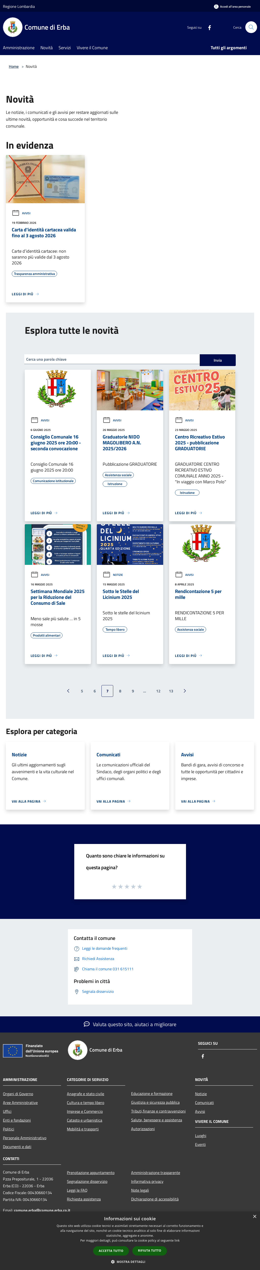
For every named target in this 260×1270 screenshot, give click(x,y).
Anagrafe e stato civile (85, 1094)
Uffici (7, 1111)
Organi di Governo (18, 1094)
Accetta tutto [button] (111, 1251)
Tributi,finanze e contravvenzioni (158, 1111)
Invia (218, 360)
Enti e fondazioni (17, 1120)
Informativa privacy (147, 1181)
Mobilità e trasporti (83, 1129)
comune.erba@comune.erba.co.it (42, 1210)
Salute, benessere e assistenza (156, 1120)
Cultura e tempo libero (85, 1102)
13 (171, 691)
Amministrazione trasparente (155, 1172)
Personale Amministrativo (24, 1138)
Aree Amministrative (20, 1102)
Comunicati (204, 1102)
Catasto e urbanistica (84, 1120)
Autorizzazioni (143, 1129)
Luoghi (200, 1136)
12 (158, 691)
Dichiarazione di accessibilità (155, 1199)
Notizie (113, 574)
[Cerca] (251, 27)
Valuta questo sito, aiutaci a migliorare (130, 1024)
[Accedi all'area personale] (232, 6)
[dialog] (130, 1240)
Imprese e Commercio (85, 1111)
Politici (8, 1129)
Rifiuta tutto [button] (149, 1250)
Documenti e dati (17, 1147)
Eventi (200, 1144)
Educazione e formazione (152, 1093)
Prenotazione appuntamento (90, 1172)
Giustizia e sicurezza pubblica (155, 1102)
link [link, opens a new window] (177, 1240)
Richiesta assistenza (84, 1199)
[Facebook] (207, 27)
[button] (130, 1261)
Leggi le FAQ (77, 1190)
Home (14, 66)
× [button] (254, 1217)
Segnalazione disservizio (87, 1181)
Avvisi (21, 213)
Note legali (140, 1190)
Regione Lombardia (19, 6)
